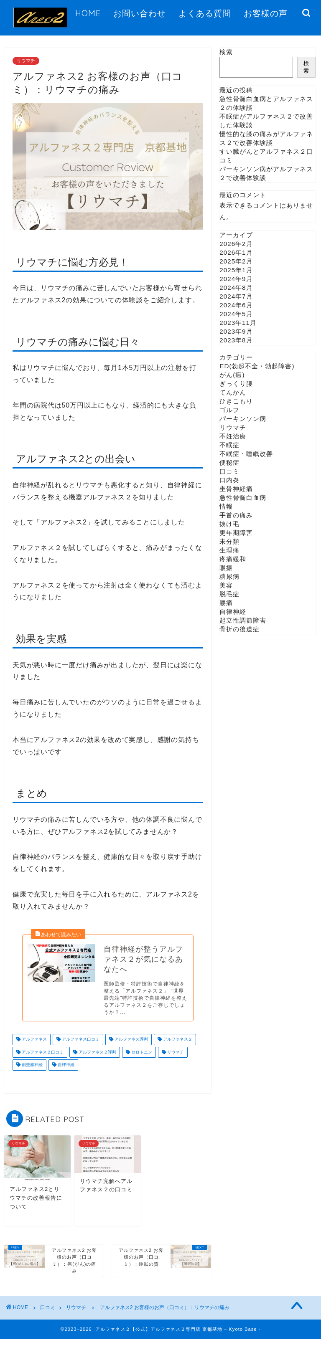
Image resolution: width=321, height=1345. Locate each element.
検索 (226, 52)
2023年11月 (238, 322)
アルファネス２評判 (96, 1058)
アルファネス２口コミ (42, 1058)
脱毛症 (229, 594)
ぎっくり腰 (236, 383)
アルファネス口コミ (80, 1046)
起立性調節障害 (242, 620)
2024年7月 (235, 296)
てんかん (232, 392)
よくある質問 (204, 13)
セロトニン (141, 1058)
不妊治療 (232, 436)
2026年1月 (235, 252)
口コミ (229, 471)
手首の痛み (236, 515)
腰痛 (226, 602)
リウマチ (26, 60)
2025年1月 (235, 270)
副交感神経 (31, 1071)
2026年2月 (235, 243)
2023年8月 (235, 340)
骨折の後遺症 (239, 629)
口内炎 (229, 480)
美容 (226, 585)
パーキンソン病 (242, 418)
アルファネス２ (177, 1046)
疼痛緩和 (232, 558)
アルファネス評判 (130, 1046)
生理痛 (229, 550)
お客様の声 (266, 13)
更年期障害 (236, 532)
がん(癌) (232, 374)
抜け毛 (229, 523)
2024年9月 (235, 278)
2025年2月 (235, 261)
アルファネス (33, 1046)
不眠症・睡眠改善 (246, 453)
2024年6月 (235, 305)
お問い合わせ (139, 13)
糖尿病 (229, 576)
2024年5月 (235, 313)
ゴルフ (229, 409)
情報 (226, 506)
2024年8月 (235, 287)
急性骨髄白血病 (242, 497)
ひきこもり (236, 401)
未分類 (229, 541)
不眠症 (229, 444)
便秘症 (229, 462)
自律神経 (65, 1071)
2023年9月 (235, 331)
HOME (88, 13)
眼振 (226, 567)
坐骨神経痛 (236, 488)
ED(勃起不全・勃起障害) (256, 366)
